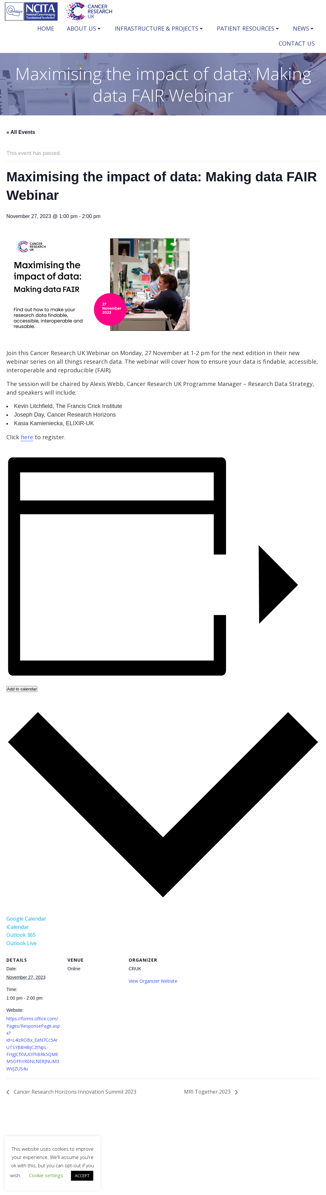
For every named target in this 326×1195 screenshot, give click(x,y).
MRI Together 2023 (208, 1091)
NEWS (304, 28)
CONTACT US (297, 43)
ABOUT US (84, 28)
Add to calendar (22, 689)
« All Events (20, 132)
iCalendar (17, 926)
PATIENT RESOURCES (248, 28)
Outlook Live (21, 943)
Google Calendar (26, 918)
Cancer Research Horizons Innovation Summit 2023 (74, 1091)
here (27, 437)
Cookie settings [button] (46, 1175)
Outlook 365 (21, 934)
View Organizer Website (153, 981)
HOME (45, 28)
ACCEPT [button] (82, 1175)
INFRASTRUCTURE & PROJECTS (159, 28)
